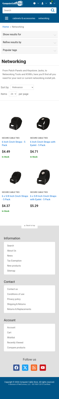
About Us (11, 250)
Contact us (12, 289)
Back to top (30, 226)
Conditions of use (15, 294)
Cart (9, 332)
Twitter (25, 368)
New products (14, 265)
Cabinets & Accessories (24, 18)
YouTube (43, 368)
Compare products (16, 347)
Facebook (16, 368)
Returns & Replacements (19, 309)
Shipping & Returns (16, 304)
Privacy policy (13, 299)
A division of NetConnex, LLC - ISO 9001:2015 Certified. (29, 384)
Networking (43, 18)
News (10, 255)
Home (6, 26)
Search (10, 245)
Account (11, 327)
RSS (34, 368)
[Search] (52, 10)
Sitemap (11, 271)
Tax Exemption (14, 260)
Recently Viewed (15, 342)
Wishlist (11, 337)
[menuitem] (36, 3)
